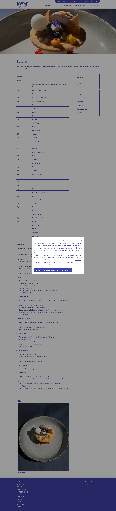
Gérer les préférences (51, 270)
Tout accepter (66, 270)
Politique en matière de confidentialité (61, 265)
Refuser (38, 270)
